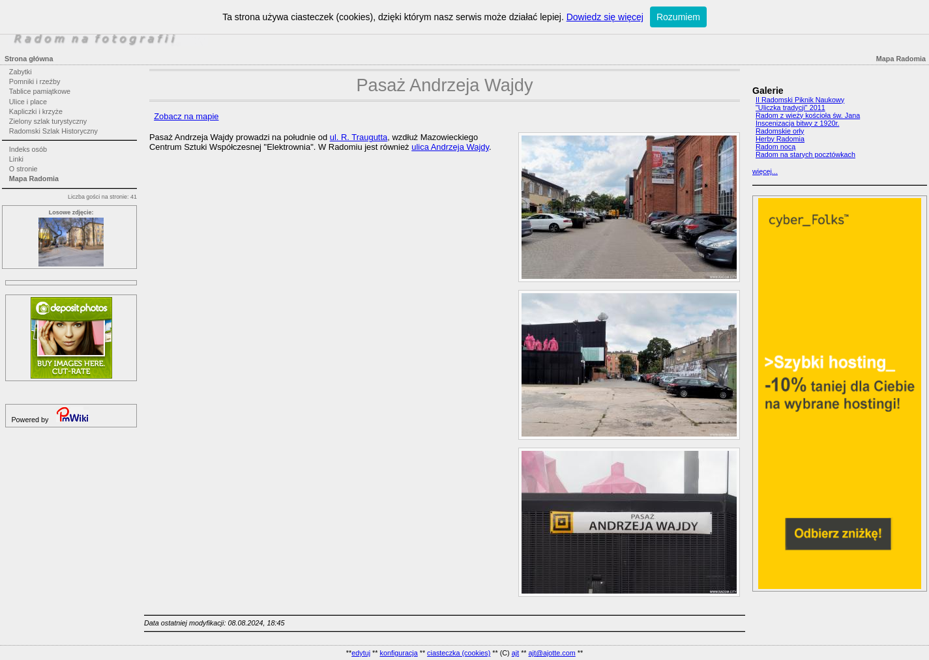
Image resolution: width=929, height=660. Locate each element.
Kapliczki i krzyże (36, 111)
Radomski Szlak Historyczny (53, 131)
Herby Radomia (780, 139)
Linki (16, 159)
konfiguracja (398, 653)
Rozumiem (678, 17)
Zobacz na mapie (186, 116)
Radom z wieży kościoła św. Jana (808, 115)
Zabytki (20, 72)
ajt (515, 653)
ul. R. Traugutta (359, 137)
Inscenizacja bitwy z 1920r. (797, 123)
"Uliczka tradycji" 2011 (790, 107)
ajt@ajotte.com (552, 653)
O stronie (23, 169)
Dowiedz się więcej (605, 17)
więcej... (765, 171)
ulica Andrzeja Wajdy (450, 147)
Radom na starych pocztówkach (805, 154)
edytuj (360, 653)
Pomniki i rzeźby (35, 81)
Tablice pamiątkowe (39, 91)
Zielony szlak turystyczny (48, 121)
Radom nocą (775, 147)
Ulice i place (28, 102)
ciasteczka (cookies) (458, 653)
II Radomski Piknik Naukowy (800, 100)
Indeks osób (28, 149)
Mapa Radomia (34, 178)
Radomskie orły (780, 131)
